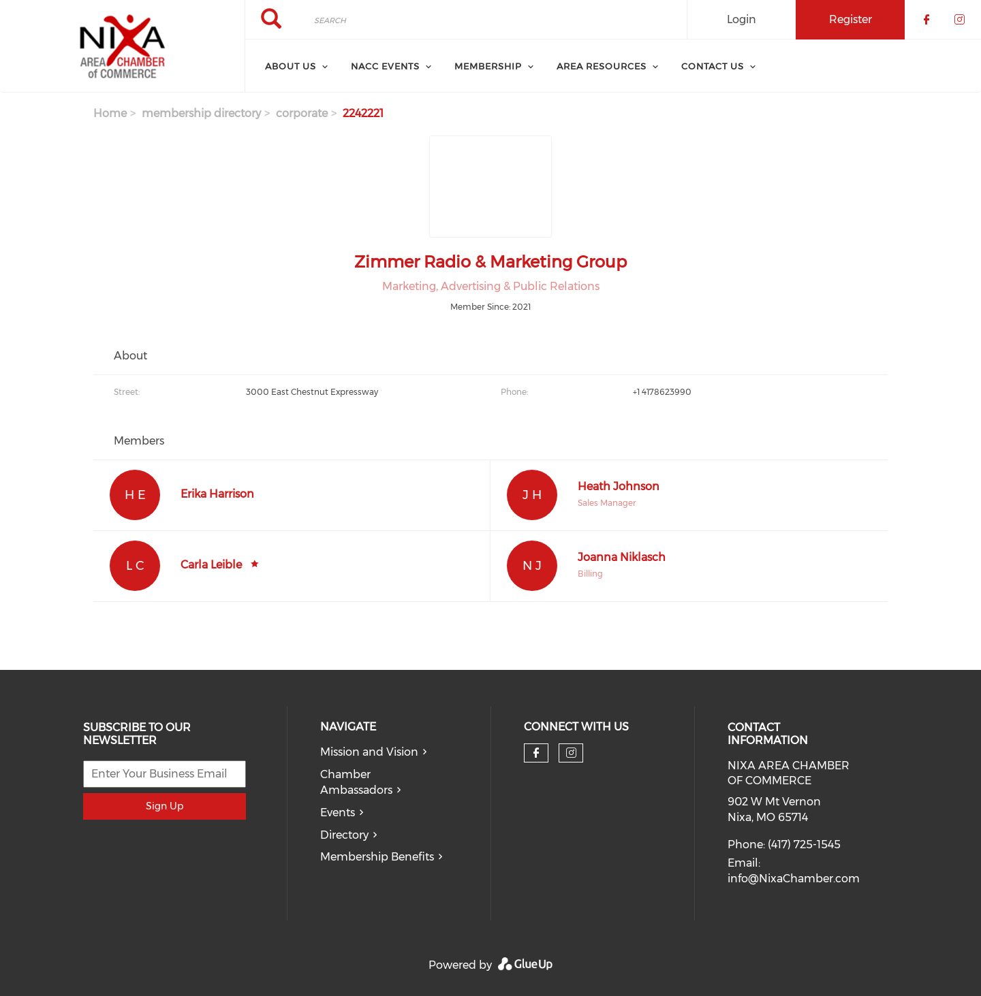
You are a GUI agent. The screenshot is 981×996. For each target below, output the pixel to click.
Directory (344, 835)
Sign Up (164, 806)
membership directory (201, 113)
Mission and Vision (369, 751)
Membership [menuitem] (488, 66)
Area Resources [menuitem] (602, 66)
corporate (302, 113)
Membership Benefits (377, 856)
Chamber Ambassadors (356, 782)
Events (337, 812)
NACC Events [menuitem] (385, 66)
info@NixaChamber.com (794, 878)
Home (110, 113)
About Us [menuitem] (290, 66)
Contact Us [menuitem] (712, 66)
